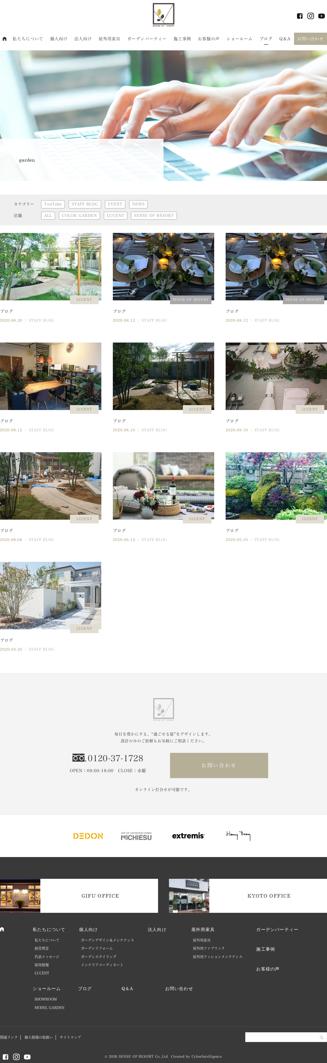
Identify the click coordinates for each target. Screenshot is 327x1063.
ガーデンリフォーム (97, 948)
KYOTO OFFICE (269, 896)
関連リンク (9, 1037)
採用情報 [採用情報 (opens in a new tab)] (42, 965)
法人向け (83, 39)
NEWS (138, 204)
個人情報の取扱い (39, 1037)
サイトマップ (70, 1037)
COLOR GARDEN (79, 215)
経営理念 (42, 948)
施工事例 (182, 39)
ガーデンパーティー (147, 39)
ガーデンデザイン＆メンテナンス (107, 940)
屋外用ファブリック (209, 948)
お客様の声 (209, 39)
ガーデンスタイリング (98, 957)
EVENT (115, 204)
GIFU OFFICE (100, 896)
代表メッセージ (47, 957)
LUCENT (115, 215)
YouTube (53, 204)
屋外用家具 (110, 39)
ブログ (265, 39)
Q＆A (284, 39)
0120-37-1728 (115, 758)
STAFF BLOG (85, 204)
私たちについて (28, 39)
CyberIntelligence (207, 1056)
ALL (48, 215)
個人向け (59, 39)
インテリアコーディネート (102, 965)
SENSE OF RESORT (154, 215)
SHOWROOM (46, 999)
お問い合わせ (310, 39)
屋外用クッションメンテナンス (218, 957)
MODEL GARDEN (49, 1007)
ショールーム (239, 39)
